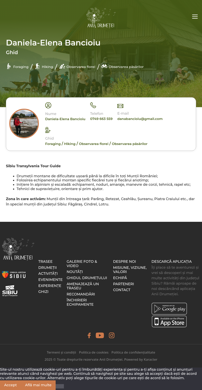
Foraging (17, 66)
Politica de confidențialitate (133, 352)
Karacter (150, 359)
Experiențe (49, 286)
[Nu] (60, 386)
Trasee (45, 261)
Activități (48, 273)
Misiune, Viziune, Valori (130, 270)
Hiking (44, 66)
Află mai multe (38, 385)
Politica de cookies (93, 352)
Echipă (120, 278)
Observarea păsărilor (122, 66)
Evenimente (50, 280)
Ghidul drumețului (87, 278)
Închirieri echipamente (80, 302)
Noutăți (75, 272)
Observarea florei (77, 66)
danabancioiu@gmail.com (140, 119)
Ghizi (43, 292)
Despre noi (124, 261)
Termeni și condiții (61, 352)
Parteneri (123, 284)
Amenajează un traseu (83, 286)
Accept (10, 385)
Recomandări (81, 294)
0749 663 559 (101, 119)
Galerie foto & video (82, 263)
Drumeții (47, 268)
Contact (121, 290)
